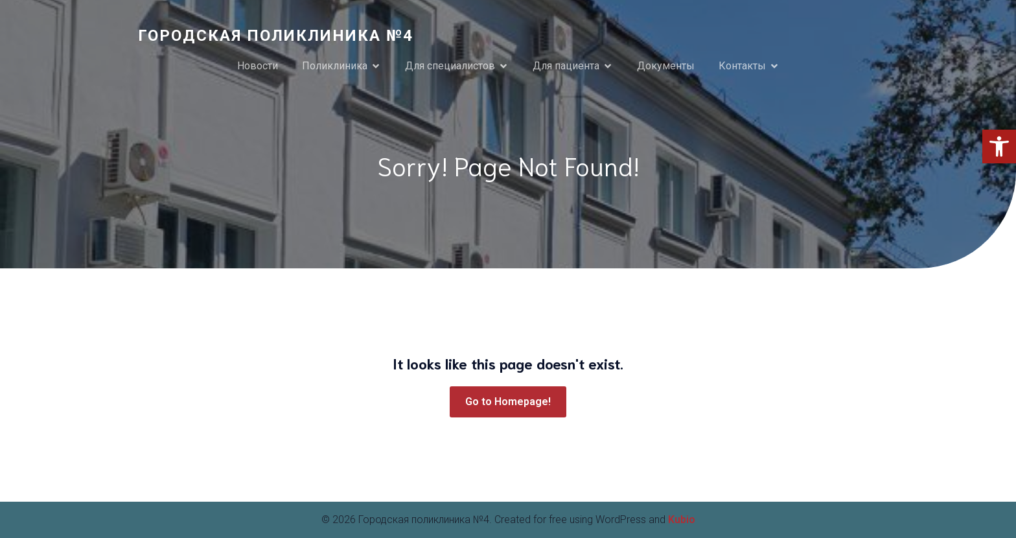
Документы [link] (666, 66)
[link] (999, 146)
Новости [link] (257, 66)
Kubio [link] (681, 519)
